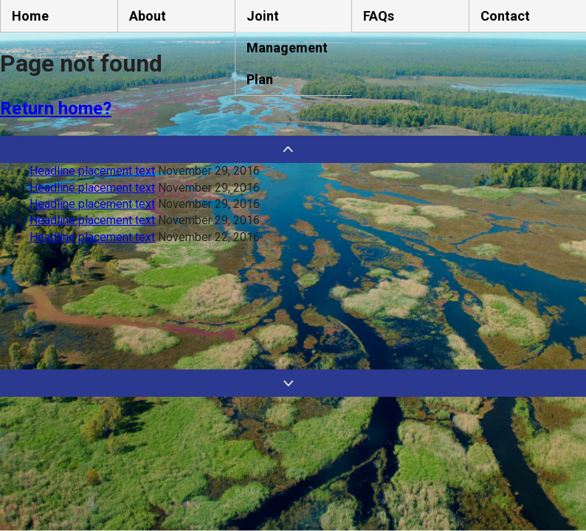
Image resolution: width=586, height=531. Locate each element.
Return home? (55, 108)
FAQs (378, 16)
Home (30, 16)
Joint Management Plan (287, 47)
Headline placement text (92, 171)
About (147, 16)
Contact (505, 16)
